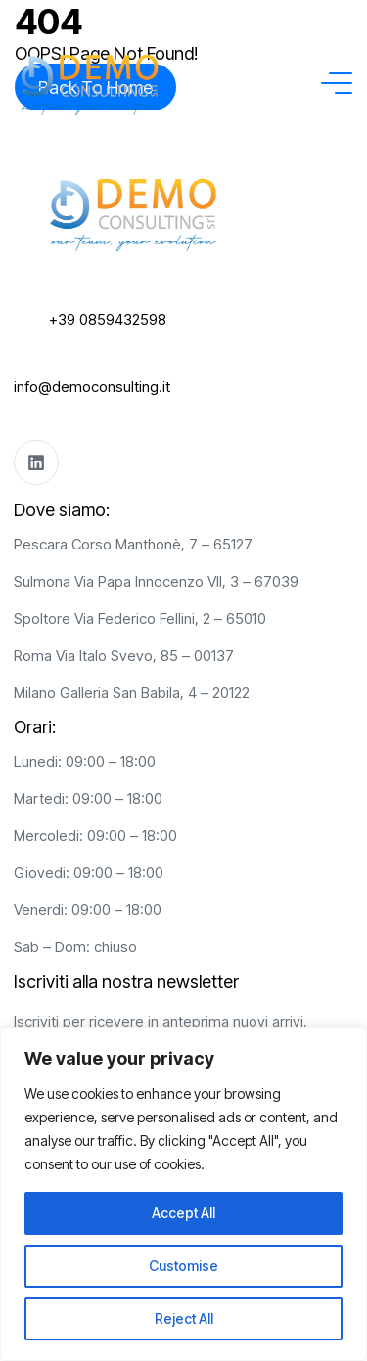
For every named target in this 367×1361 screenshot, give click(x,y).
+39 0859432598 (107, 319)
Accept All (183, 1213)
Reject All (184, 1318)
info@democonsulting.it (92, 386)
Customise (183, 1265)
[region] (183, 1194)
